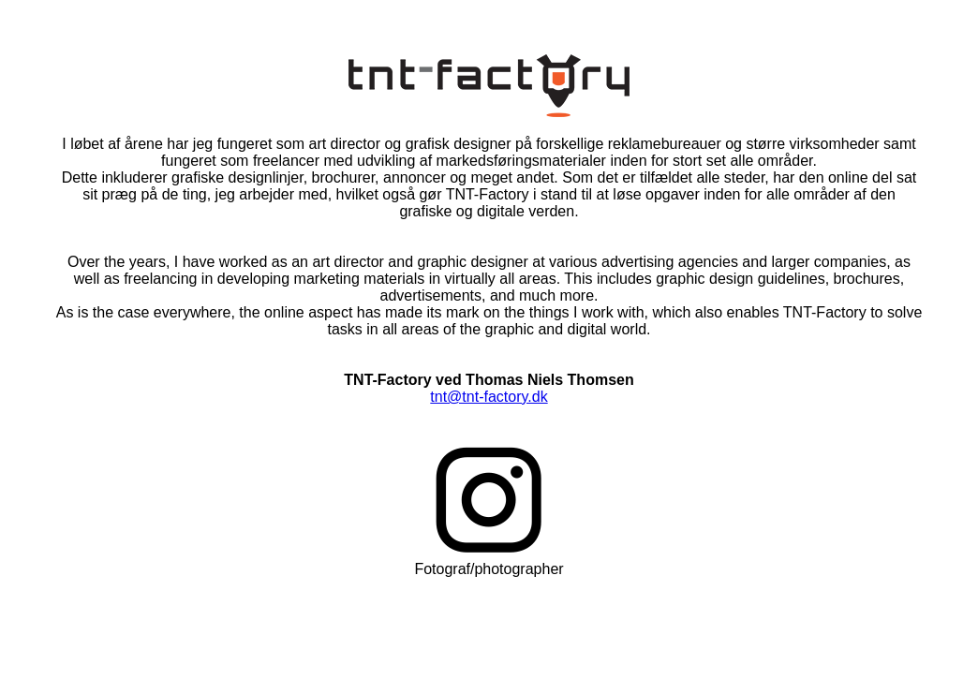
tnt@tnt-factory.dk (488, 397)
